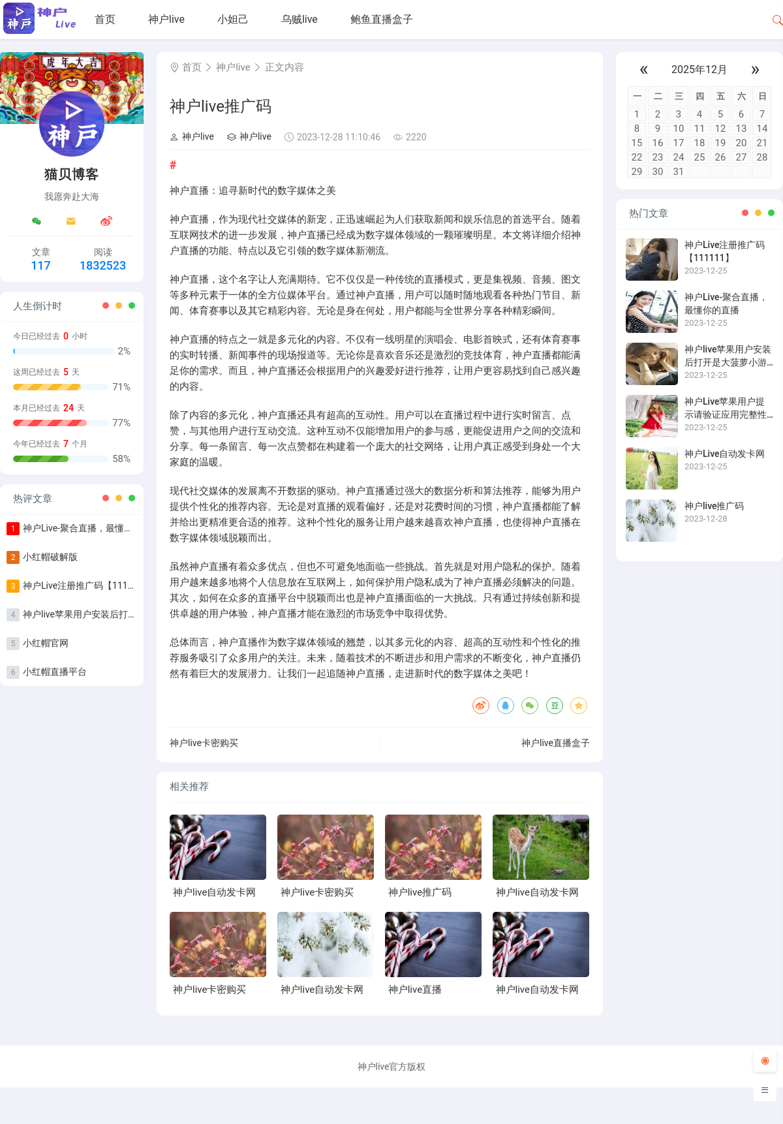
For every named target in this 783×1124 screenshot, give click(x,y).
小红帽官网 (46, 643)
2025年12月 (699, 69)
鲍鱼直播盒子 (381, 19)
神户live (166, 19)
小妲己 (233, 19)
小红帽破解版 (50, 557)
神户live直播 (415, 989)
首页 (105, 19)
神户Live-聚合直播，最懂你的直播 (92, 528)
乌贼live (299, 19)
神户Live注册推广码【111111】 (87, 585)
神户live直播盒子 (555, 743)
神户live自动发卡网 (214, 892)
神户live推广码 (420, 892)
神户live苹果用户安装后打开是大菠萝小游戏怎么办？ (130, 614)
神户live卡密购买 (204, 743)
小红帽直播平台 (55, 671)
